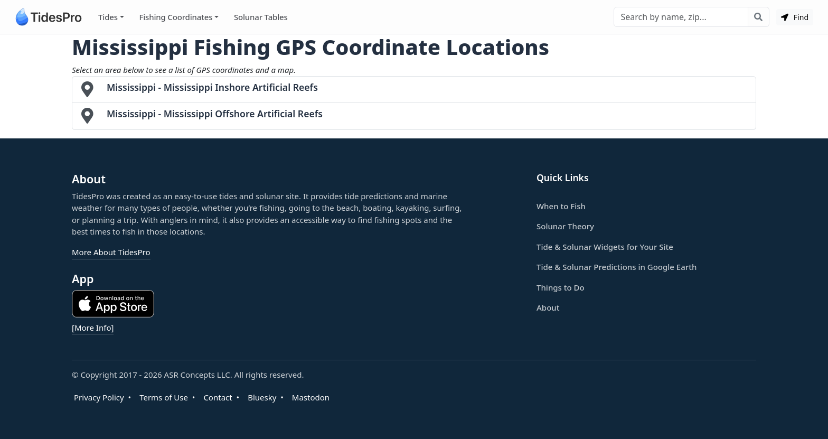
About (548, 307)
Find (794, 17)
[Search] (681, 17)
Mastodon (311, 397)
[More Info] (93, 327)
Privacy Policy (99, 397)
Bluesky (262, 397)
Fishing (175, 17)
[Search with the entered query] (758, 17)
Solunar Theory (565, 226)
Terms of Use (163, 397)
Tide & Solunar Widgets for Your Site (605, 246)
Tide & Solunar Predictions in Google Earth (617, 266)
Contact (217, 397)
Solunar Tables (261, 17)
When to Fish (561, 206)
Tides (108, 17)
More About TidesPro (111, 252)
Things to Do (561, 287)
